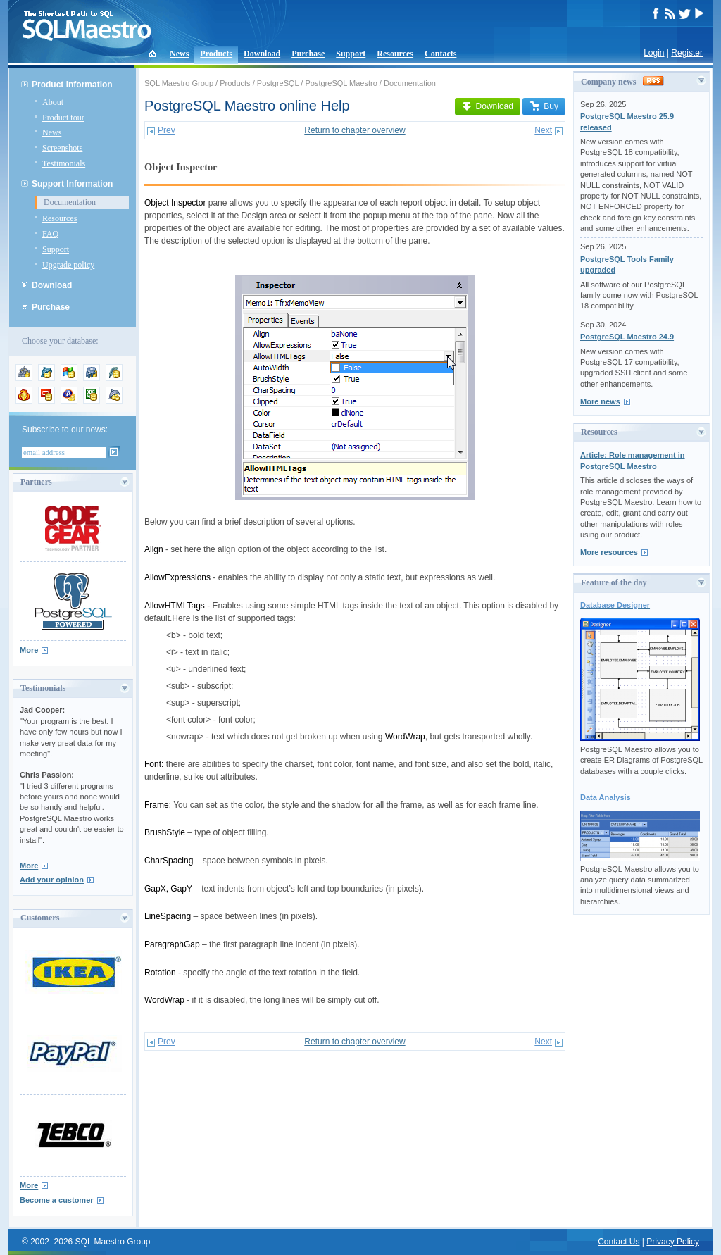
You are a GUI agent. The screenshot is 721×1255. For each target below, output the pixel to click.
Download (262, 53)
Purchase (308, 53)
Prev (166, 130)
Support (350, 53)
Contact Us (618, 1242)
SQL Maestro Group (178, 83)
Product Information (72, 84)
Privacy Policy (672, 1242)
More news (600, 401)
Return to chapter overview (354, 130)
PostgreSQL (278, 83)
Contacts (440, 53)
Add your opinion (52, 879)
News (179, 53)
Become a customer (57, 1200)
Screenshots (62, 148)
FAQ (50, 234)
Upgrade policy (68, 265)
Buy (543, 106)
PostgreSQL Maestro (341, 83)
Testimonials (63, 163)
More (29, 650)
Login (654, 53)
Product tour (63, 118)
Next (543, 130)
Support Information (72, 184)
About (52, 102)
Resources (395, 53)
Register (687, 53)
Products (216, 53)
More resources (609, 552)
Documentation (70, 202)
